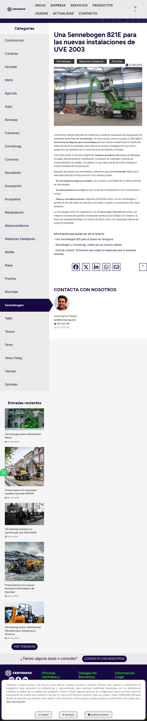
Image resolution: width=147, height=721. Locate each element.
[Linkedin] (25, 680)
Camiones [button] (12, 133)
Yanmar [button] (10, 371)
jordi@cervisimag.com (65, 320)
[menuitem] (40, 5)
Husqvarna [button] (12, 199)
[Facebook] (18, 680)
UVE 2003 (135, 138)
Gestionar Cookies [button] (98, 714)
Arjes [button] (8, 106)
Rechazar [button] (68, 714)
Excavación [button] (13, 186)
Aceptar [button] (43, 714)
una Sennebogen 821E (120, 171)
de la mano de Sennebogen (79, 138)
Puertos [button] (10, 278)
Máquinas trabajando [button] (20, 239)
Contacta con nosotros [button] (104, 658)
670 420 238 (63, 323)
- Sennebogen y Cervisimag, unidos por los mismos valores (88, 244)
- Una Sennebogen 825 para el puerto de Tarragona (83, 239)
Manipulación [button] (14, 212)
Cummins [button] (11, 159)
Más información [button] (15, 701)
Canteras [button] (11, 53)
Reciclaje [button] (11, 292)
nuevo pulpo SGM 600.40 (112, 212)
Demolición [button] (13, 172)
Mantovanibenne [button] (17, 225)
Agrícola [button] (11, 93)
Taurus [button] (10, 331)
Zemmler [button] (11, 384)
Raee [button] (9, 265)
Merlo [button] (9, 80)
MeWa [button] (9, 252)
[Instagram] (11, 680)
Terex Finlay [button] (13, 358)
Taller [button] (9, 318)
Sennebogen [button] (14, 305)
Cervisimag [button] (13, 146)
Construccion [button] (14, 40)
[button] (16, 9)
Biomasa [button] (11, 120)
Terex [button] (9, 345)
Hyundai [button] (11, 67)
